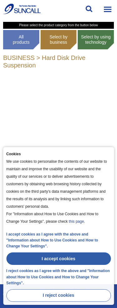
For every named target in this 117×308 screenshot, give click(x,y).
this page (76, 221)
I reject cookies (58, 295)
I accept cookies (58, 258)
